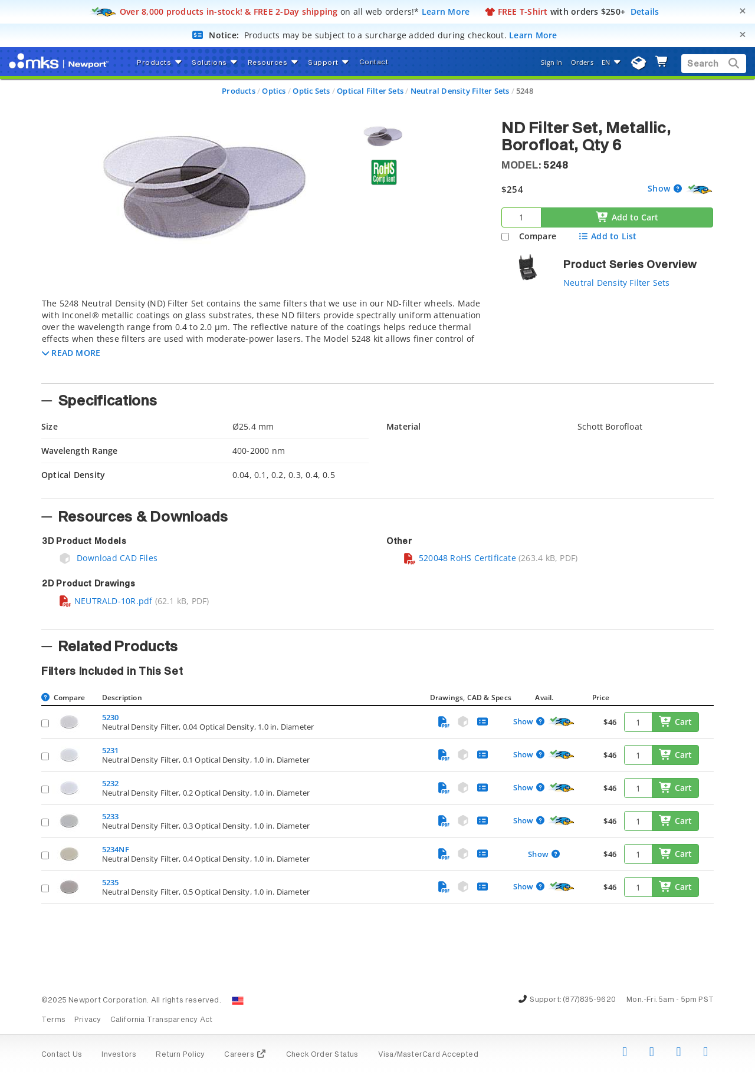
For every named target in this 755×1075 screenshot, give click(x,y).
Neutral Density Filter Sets (460, 90)
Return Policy (180, 1054)
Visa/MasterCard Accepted (428, 1054)
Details (645, 11)
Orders (582, 62)
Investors (118, 1054)
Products (238, 90)
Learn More (446, 11)
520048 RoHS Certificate (459, 557)
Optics (273, 90)
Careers (245, 1054)
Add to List (607, 236)
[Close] (742, 11)
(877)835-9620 (589, 1000)
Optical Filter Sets (370, 90)
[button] (71, 352)
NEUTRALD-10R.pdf (105, 600)
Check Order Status (322, 1054)
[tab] (262, 337)
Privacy (87, 1020)
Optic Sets (311, 90)
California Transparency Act (161, 1020)
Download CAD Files (107, 557)
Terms (53, 1020)
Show (660, 188)
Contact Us (61, 1054)
